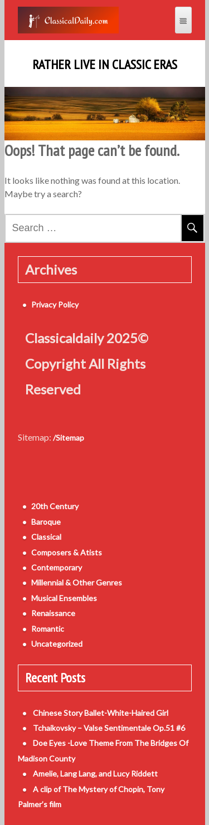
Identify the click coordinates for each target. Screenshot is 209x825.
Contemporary (56, 567)
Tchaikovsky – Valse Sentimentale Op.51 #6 (109, 728)
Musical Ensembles (64, 598)
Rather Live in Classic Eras (104, 64)
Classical (46, 536)
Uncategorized (56, 643)
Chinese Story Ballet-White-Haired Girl (100, 712)
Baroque (46, 521)
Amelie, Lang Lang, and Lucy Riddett (95, 773)
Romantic (47, 628)
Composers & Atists (66, 552)
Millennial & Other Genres (76, 582)
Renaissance (53, 613)
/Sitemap (68, 437)
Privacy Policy (55, 304)
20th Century (55, 506)
